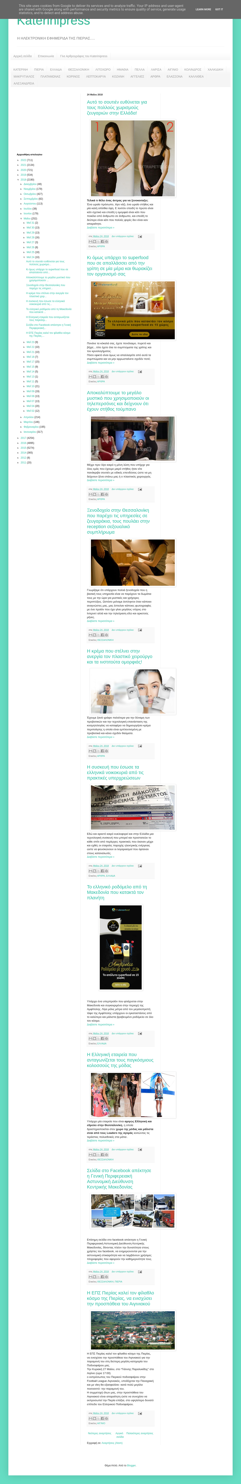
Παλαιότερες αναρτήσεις (139, 1433)
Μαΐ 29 (31, 232)
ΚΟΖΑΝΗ (118, 76)
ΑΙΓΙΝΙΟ (173, 69)
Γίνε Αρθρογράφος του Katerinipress (83, 56)
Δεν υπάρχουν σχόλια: (123, 236)
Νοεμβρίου (30, 188)
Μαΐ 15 (31, 366)
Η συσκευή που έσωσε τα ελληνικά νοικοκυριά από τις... (45, 303)
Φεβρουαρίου (31, 426)
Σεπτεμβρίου (31, 198)
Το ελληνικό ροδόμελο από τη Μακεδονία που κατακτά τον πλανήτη (117, 892)
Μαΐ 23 (31, 342)
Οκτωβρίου (30, 194)
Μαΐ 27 (31, 242)
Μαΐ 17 (31, 361)
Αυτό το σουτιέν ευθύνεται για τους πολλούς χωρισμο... (45, 263)
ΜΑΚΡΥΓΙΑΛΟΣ (24, 76)
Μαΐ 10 (31, 386)
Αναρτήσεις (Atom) (112, 1443)
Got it (219, 9)
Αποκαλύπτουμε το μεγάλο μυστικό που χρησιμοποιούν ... (48, 279)
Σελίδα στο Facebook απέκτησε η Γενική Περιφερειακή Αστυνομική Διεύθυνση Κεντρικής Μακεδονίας (119, 1179)
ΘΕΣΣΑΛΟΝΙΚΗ (78, 69)
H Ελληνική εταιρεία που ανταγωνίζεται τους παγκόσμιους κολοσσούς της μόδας (120, 1060)
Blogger (131, 1465)
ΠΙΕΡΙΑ (39, 69)
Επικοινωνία (46, 56)
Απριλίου (29, 417)
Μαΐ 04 (31, 406)
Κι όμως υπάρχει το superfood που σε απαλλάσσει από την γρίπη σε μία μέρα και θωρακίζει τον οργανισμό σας (119, 266)
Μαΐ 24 (31, 257)
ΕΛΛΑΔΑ (56, 69)
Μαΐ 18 (31, 356)
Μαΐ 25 (31, 252)
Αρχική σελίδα (22, 56)
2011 (24, 462)
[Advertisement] (48, 119)
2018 (24, 179)
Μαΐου (27, 218)
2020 (24, 170)
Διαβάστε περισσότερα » (100, 227)
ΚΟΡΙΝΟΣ (73, 76)
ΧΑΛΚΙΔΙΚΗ (215, 69)
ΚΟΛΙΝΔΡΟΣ (192, 69)
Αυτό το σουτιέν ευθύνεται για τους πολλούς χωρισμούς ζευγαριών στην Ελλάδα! (117, 107)
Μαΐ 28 (31, 237)
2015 (24, 447)
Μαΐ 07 (31, 401)
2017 (24, 438)
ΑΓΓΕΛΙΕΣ (137, 76)
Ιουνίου (28, 213)
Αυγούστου (30, 203)
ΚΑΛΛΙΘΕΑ (196, 76)
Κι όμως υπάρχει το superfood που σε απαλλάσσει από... (47, 271)
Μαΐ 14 (31, 371)
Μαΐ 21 (31, 352)
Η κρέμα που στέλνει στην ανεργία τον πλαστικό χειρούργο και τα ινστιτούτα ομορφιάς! (119, 656)
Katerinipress (53, 20)
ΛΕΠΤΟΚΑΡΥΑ (96, 76)
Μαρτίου (29, 422)
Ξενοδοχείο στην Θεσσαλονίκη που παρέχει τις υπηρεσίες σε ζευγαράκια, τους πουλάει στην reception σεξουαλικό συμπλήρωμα (118, 521)
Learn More (203, 9)
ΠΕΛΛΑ (140, 69)
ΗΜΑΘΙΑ (122, 69)
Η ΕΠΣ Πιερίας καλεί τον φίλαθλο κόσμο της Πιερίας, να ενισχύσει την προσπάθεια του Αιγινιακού (120, 1298)
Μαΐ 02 (31, 410)
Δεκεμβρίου (30, 184)
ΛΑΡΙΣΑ (156, 69)
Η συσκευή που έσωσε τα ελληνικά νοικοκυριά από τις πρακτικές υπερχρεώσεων (115, 772)
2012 (24, 457)
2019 (24, 174)
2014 (24, 452)
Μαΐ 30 (31, 227)
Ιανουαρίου (30, 431)
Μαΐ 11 (31, 381)
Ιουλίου (28, 208)
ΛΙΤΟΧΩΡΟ (102, 69)
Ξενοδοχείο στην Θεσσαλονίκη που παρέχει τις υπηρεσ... (45, 287)
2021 (24, 165)
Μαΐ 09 (31, 391)
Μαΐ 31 (31, 222)
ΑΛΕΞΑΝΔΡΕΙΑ (24, 83)
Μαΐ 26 (31, 247)
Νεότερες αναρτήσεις (99, 1433)
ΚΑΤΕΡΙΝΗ (20, 69)
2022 (24, 160)
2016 (24, 443)
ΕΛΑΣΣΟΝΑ (175, 76)
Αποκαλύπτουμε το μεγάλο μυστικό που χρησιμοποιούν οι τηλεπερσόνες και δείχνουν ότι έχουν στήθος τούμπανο (118, 401)
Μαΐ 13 (31, 376)
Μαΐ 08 (31, 396)
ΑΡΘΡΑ (155, 76)
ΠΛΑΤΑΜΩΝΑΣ (51, 76)
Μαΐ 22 (31, 347)
